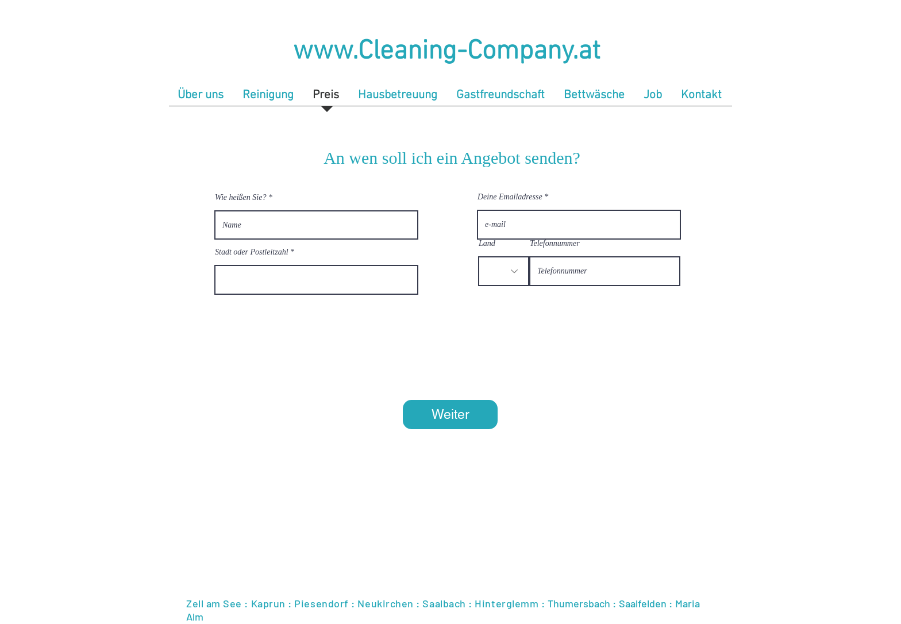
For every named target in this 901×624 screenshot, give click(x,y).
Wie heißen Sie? (240, 198)
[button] (269, 98)
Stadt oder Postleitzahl (251, 252)
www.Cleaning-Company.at (446, 52)
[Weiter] (450, 414)
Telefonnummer (555, 244)
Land (487, 244)
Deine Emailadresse (510, 197)
